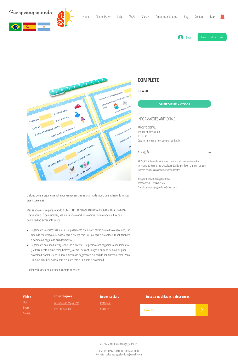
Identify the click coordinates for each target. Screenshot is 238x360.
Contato (27, 313)
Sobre (26, 307)
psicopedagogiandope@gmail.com (124, 354)
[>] (202, 310)
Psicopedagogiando (30, 12)
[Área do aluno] (212, 37)
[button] (222, 16)
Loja (25, 302)
